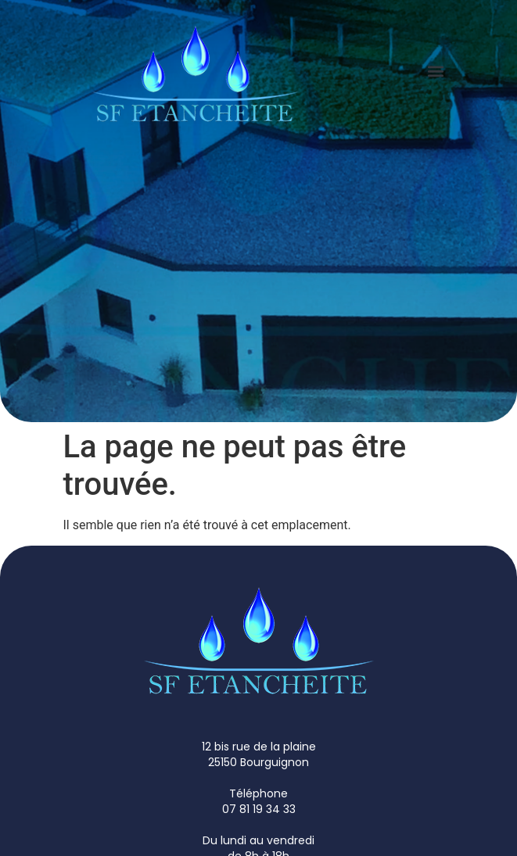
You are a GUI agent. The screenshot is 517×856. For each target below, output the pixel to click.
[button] (436, 71)
